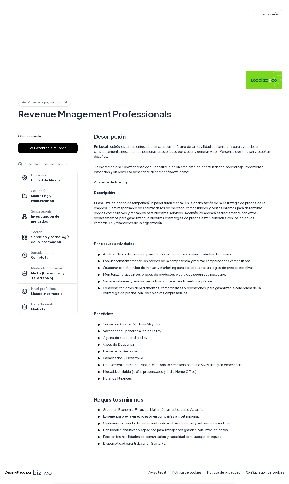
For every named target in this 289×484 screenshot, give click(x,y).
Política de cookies (187, 472)
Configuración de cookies (265, 472)
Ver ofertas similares (47, 148)
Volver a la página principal (44, 102)
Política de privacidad (223, 472)
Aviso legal (157, 472)
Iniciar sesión (267, 14)
